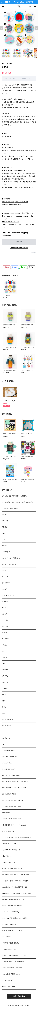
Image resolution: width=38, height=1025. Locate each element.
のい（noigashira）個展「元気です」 (13, 800)
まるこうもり (6, 626)
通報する (33, 253)
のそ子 (4, 651)
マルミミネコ (6, 583)
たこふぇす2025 (7, 937)
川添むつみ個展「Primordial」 (11, 819)
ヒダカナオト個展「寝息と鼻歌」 (12, 806)
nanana (4, 657)
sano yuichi (6, 732)
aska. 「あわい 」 (7, 856)
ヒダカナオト (6, 614)
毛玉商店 (5, 527)
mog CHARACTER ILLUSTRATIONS (14, 887)
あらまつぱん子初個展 (9, 794)
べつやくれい (6, 620)
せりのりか (5, 601)
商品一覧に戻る (19, 996)
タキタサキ (5, 632)
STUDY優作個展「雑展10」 (10, 943)
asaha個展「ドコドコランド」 (11, 843)
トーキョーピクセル (8, 595)
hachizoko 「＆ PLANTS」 (10, 912)
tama (3, 713)
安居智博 (5, 514)
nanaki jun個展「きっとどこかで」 (12, 968)
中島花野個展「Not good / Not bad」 (14, 825)
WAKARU (5, 676)
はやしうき (5, 521)
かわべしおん (6, 545)
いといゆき (5, 670)
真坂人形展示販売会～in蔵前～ (12, 906)
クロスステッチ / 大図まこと (11, 558)
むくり (3, 539)
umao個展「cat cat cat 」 (10, 757)
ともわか (4, 701)
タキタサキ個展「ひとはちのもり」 (12, 930)
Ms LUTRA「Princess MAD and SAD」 (15, 781)
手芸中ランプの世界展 (9, 564)
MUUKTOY (5, 639)
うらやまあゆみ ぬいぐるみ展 (11, 850)
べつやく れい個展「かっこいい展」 (12, 868)
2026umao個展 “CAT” (9, 949)
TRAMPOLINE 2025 (9, 862)
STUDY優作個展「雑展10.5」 (11, 508)
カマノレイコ (6, 577)
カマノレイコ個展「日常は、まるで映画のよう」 (16, 918)
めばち (4, 707)
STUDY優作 (6, 552)
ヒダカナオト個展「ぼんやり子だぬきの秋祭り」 (17, 875)
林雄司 (4, 694)
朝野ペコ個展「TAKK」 (9, 986)
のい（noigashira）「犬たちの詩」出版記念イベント (18, 837)
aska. (3, 663)
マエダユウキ (6, 738)
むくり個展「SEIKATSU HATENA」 (13, 961)
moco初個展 (6, 812)
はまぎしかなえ (7, 726)
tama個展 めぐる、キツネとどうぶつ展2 (15, 881)
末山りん (4, 589)
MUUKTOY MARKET (9, 924)
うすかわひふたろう (8, 719)
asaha (4, 570)
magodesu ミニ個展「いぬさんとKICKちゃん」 (16, 893)
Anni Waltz (5, 688)
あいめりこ (5, 682)
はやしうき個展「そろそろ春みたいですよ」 (15, 788)
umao (4, 533)
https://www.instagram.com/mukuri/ (15, 202)
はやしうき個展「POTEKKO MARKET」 (14, 496)
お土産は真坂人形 (7, 980)
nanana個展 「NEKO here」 (11, 974)
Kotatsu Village (7, 763)
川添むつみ (5, 645)
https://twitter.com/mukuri (11, 204)
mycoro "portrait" (8, 831)
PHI (3, 744)
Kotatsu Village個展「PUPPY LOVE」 (14, 955)
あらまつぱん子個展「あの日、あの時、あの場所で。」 (18, 502)
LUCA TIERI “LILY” (8, 769)
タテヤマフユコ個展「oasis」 (11, 775)
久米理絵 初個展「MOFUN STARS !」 (14, 899)
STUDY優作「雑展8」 (9, 750)
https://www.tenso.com (10, 222)
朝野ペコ (4, 608)
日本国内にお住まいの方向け (19, 248)
